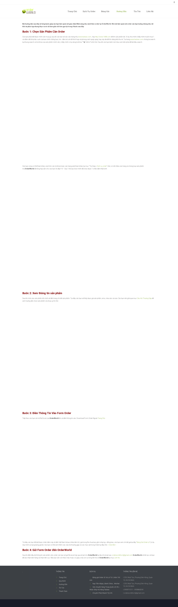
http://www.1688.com (103, 37)
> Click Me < (112, 545)
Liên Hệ (117, 558)
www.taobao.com (84, 37)
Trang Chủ (101, 418)
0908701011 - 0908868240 (133, 590)
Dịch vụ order (102, 166)
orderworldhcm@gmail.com (122, 555)
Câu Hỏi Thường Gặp (144, 298)
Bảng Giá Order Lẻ (143, 542)
